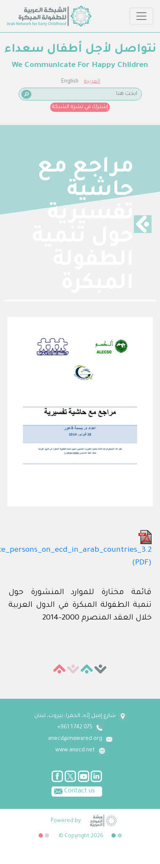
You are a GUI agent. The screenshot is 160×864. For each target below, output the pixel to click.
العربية (92, 82)
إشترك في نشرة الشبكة (80, 107)
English (70, 82)
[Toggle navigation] (141, 16)
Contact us (73, 790)
